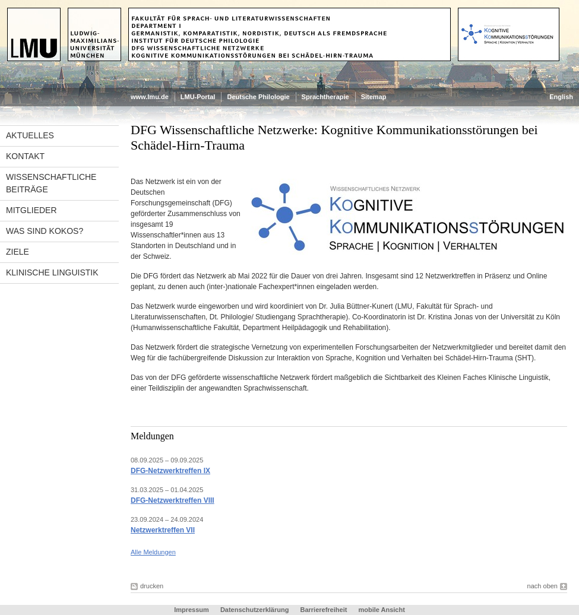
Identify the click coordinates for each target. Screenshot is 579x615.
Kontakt (25, 156)
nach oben (542, 585)
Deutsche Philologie (258, 96)
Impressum (191, 609)
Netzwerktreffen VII (163, 530)
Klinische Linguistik (52, 272)
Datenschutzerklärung (254, 609)
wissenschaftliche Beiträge (51, 183)
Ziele (17, 251)
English (561, 96)
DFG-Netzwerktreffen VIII (172, 500)
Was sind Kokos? (44, 231)
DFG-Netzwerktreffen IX (170, 471)
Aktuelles (30, 135)
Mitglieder (31, 210)
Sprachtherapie (325, 96)
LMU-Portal (198, 96)
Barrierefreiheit (324, 609)
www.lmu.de (150, 96)
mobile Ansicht (381, 609)
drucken (151, 585)
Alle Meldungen (153, 552)
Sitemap (374, 96)
